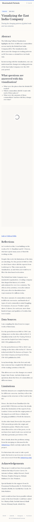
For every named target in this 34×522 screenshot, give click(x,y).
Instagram (20, 515)
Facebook (29, 515)
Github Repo (5, 445)
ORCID (4, 515)
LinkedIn (12, 515)
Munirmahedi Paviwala (10, 3)
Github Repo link (26, 458)
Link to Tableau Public (9, 236)
